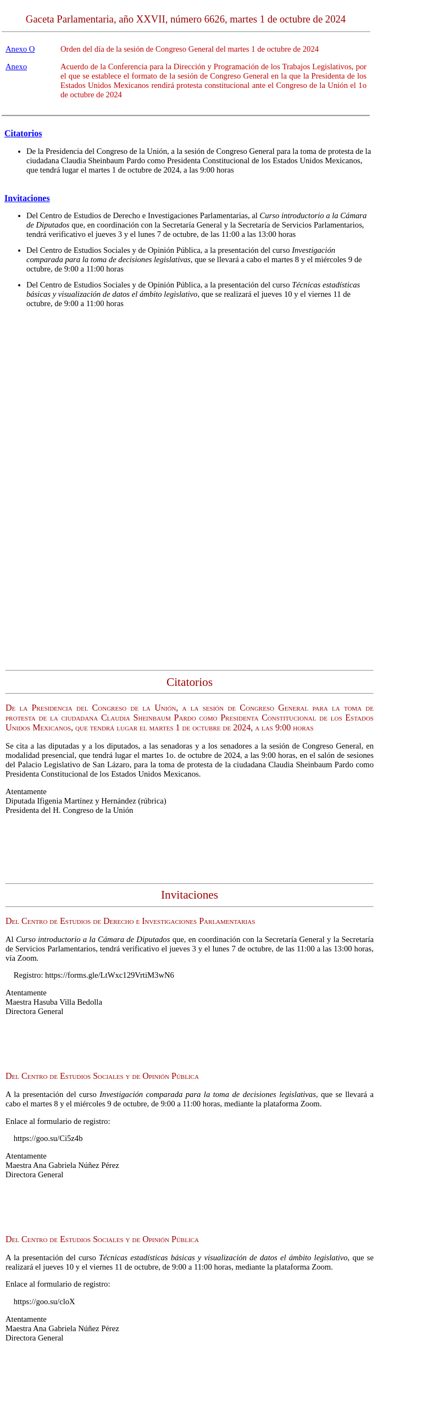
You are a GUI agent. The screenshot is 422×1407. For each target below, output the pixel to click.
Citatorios (23, 133)
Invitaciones (27, 198)
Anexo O (20, 49)
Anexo (16, 66)
